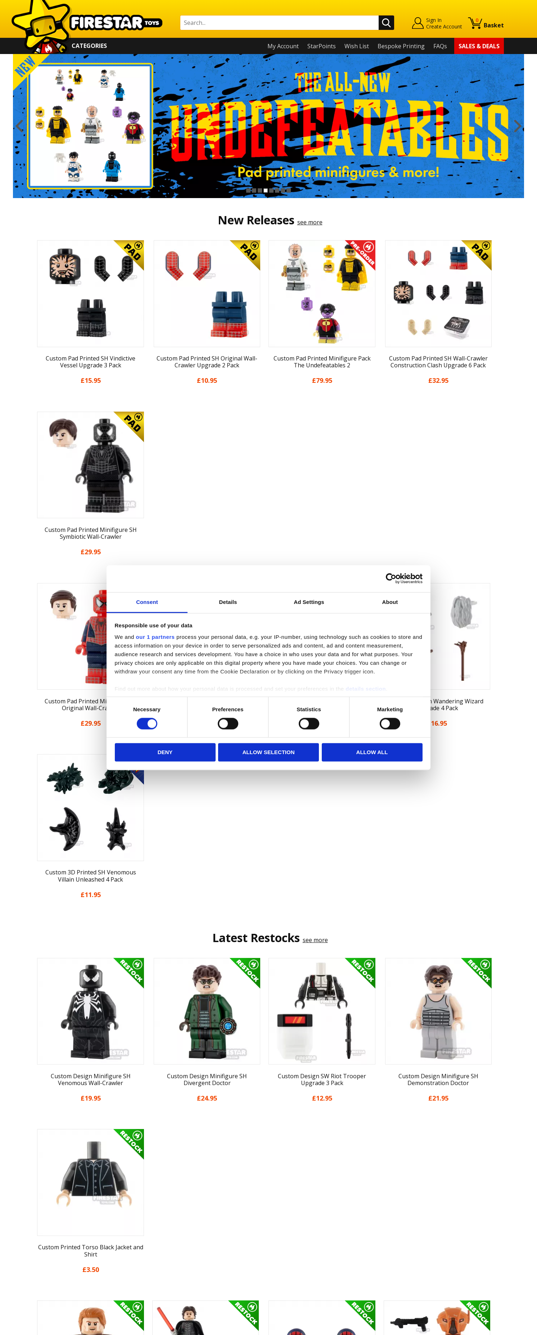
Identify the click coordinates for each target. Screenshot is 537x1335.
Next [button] (517, 126)
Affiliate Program (174, 1267)
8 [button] (288, 190)
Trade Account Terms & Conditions (198, 1255)
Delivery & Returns (58, 1229)
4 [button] (265, 190)
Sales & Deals (479, 46)
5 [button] (271, 190)
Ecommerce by (477, 1327)
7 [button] (283, 190)
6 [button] (277, 190)
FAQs (440, 46)
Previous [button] (19, 126)
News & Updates (55, 1208)
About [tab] (390, 602)
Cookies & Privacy (57, 1250)
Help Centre (167, 1189)
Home (41, 1177)
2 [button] (254, 190)
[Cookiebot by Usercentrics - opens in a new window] (391, 578)
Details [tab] (228, 602)
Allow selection (269, 752)
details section (366, 689)
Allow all (372, 752)
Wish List (356, 46)
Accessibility (49, 1260)
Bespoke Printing (401, 46)
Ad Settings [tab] (309, 602)
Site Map (45, 1281)
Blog (39, 1219)
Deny (165, 752)
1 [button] (248, 190)
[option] (268, 126)
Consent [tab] (147, 602)
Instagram (325, 1205)
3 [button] (260, 190)
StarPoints (321, 46)
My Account (283, 46)
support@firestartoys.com (186, 1213)
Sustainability (51, 1270)
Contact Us (165, 1177)
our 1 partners (155, 637)
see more (309, 222)
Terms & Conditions (60, 1240)
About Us (45, 1198)
